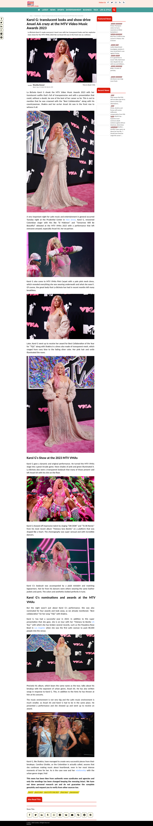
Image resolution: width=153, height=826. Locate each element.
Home (31, 15)
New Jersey (71, 219)
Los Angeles (39, 628)
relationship (81, 770)
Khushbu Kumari (39, 85)
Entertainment (37, 15)
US (93, 622)
